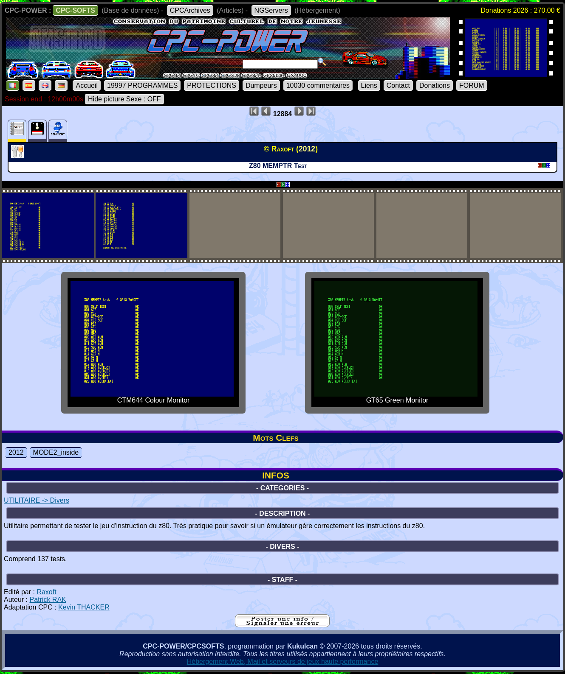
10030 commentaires (318, 85)
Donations (434, 85)
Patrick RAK (47, 599)
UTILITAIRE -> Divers (36, 500)
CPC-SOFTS (75, 10)
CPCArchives (190, 10)
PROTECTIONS (211, 85)
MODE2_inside (56, 452)
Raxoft (46, 592)
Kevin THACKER (84, 607)
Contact (398, 85)
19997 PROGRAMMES (142, 85)
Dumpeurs (261, 85)
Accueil (87, 85)
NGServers (271, 10)
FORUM (471, 85)
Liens (369, 85)
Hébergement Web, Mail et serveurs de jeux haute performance (283, 661)
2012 (16, 452)
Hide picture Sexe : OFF (124, 99)
